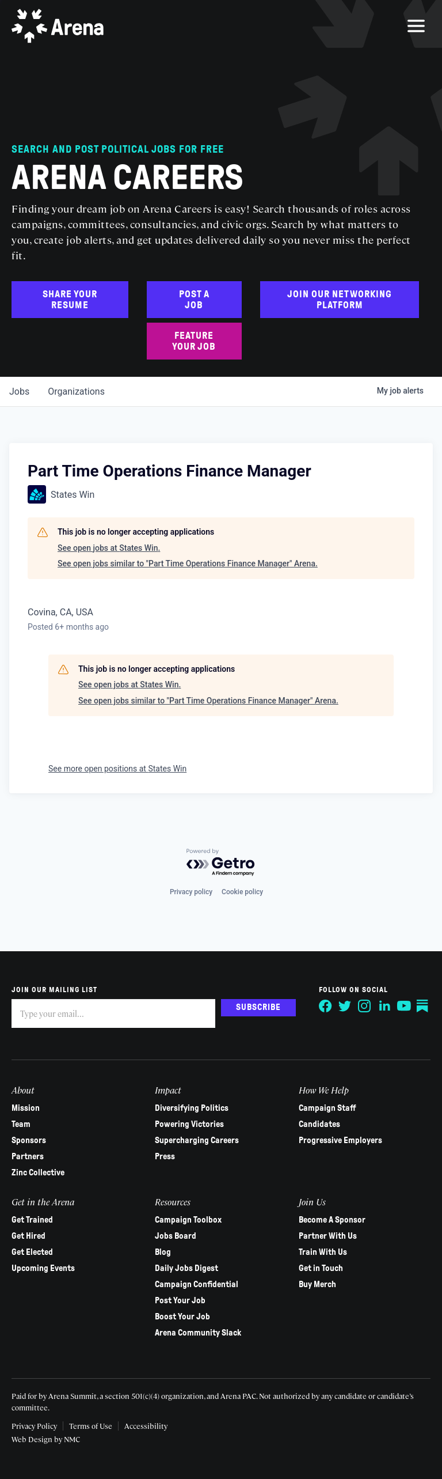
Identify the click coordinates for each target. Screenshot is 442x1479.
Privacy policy (191, 892)
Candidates (319, 1124)
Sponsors (29, 1140)
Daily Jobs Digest (186, 1268)
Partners (28, 1156)
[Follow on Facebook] (326, 1006)
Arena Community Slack (198, 1332)
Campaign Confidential (196, 1284)
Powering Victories (189, 1124)
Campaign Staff (327, 1108)
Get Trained (32, 1219)
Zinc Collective (38, 1172)
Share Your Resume (70, 300)
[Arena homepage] (58, 26)
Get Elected (32, 1252)
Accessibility (145, 1426)
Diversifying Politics (191, 1108)
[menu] (416, 26)
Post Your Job (180, 1300)
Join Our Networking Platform (339, 300)
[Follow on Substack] (423, 1006)
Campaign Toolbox (188, 1219)
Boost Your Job (182, 1316)
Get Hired (28, 1235)
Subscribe (258, 1007)
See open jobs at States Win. (109, 548)
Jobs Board (175, 1235)
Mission (26, 1108)
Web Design (33, 1439)
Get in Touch (321, 1268)
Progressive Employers (340, 1140)
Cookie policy (242, 892)
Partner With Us (328, 1235)
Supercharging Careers (197, 1140)
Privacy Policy (34, 1426)
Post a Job (194, 300)
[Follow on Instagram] (365, 1006)
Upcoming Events (43, 1268)
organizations (76, 391)
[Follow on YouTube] (404, 1006)
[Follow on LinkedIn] (384, 1006)
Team (21, 1124)
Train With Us (323, 1252)
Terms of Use (90, 1426)
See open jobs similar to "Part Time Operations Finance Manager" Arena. (188, 563)
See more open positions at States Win (117, 768)
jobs (19, 391)
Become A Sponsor (332, 1219)
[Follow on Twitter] (345, 1006)
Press (165, 1156)
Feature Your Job (194, 341)
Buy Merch (317, 1284)
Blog (163, 1252)
